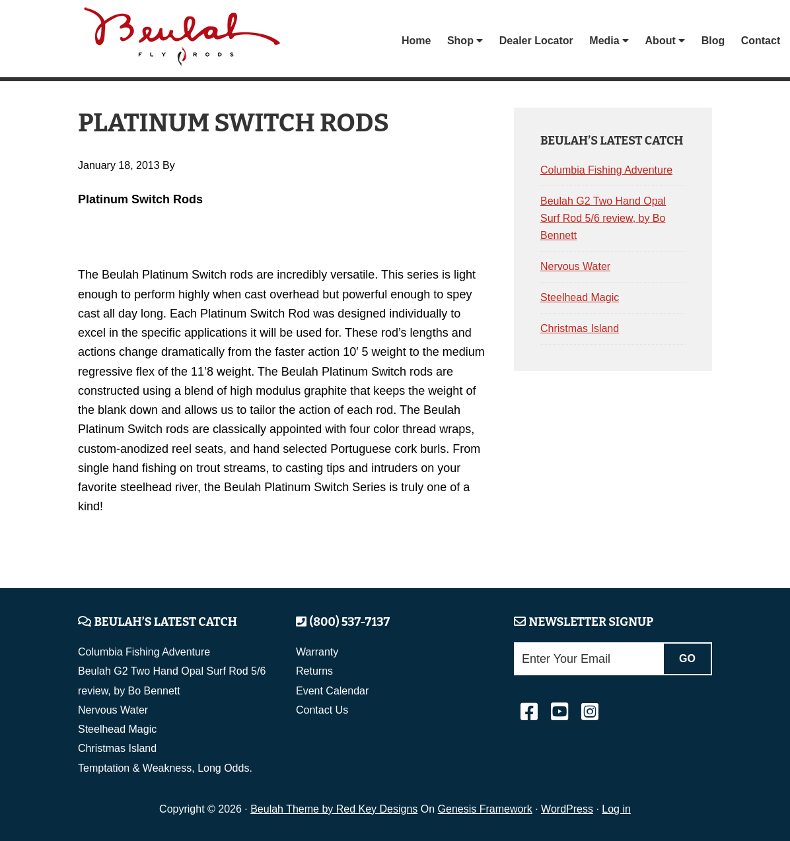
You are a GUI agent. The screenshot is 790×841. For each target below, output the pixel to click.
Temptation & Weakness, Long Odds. (165, 768)
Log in (616, 809)
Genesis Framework (485, 809)
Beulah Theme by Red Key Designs (333, 809)
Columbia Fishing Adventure (606, 170)
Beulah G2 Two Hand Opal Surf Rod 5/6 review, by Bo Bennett (603, 218)
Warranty (317, 651)
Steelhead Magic (579, 297)
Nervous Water (575, 266)
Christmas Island (579, 328)
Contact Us (322, 710)
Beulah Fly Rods (183, 41)
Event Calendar (332, 690)
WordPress (567, 809)
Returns (314, 671)
